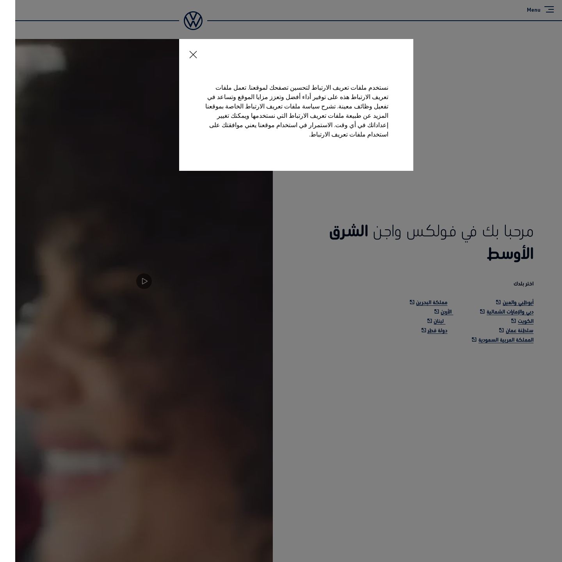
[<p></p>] (175, 51)
